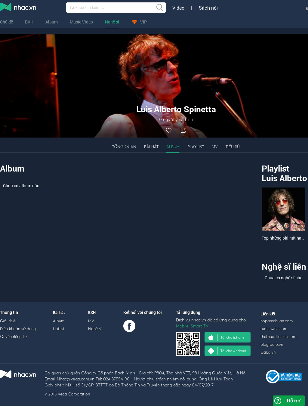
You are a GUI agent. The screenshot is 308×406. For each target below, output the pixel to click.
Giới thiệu (8, 320)
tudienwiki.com (273, 328)
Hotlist (59, 328)
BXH (29, 22)
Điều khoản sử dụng (18, 328)
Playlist (195, 146)
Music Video (81, 22)
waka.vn (268, 352)
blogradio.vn (271, 344)
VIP (139, 22)
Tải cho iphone (226, 337)
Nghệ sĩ (112, 22)
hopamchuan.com (276, 320)
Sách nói (208, 8)
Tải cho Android (227, 351)
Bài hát (151, 146)
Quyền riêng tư (13, 336)
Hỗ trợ (293, 400)
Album (51, 22)
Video (178, 8)
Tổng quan (124, 146)
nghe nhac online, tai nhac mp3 (18, 8)
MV (215, 146)
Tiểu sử (233, 146)
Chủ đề (6, 22)
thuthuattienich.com (278, 336)
